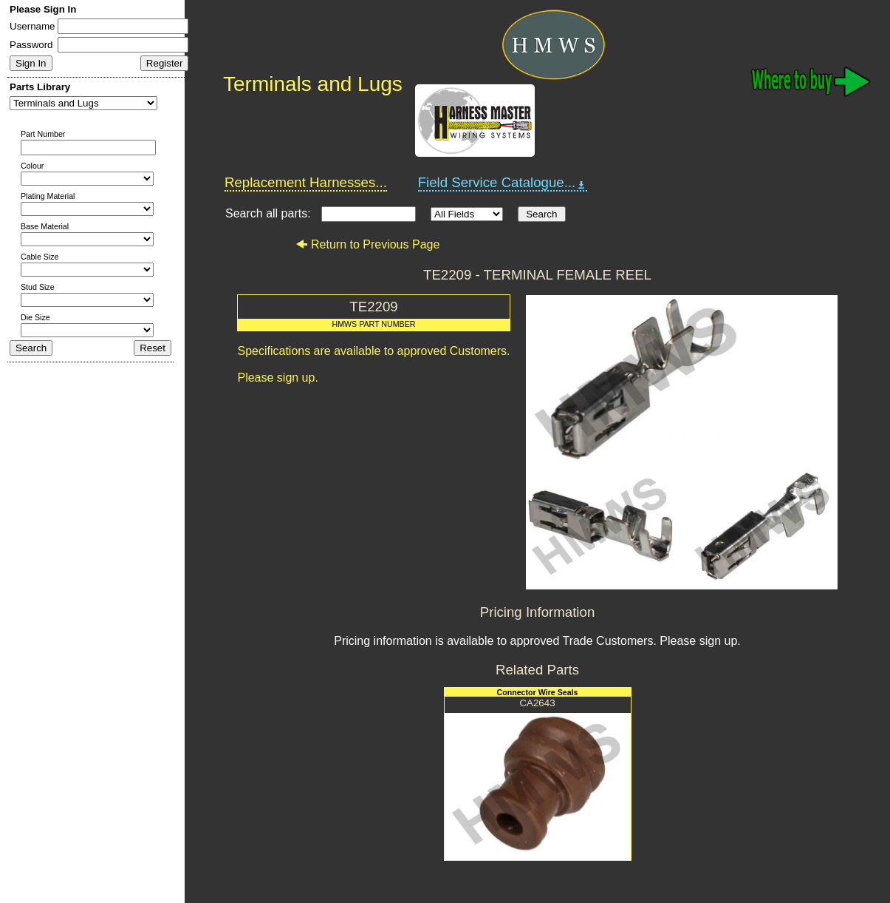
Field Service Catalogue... (503, 183)
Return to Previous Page (367, 244)
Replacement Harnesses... (306, 182)
